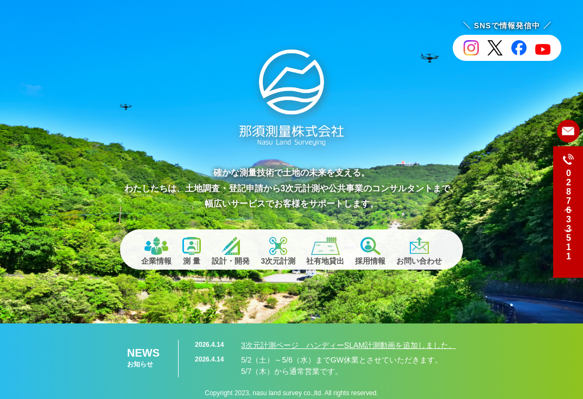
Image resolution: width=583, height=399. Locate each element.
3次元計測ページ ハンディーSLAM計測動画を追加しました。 (348, 345)
